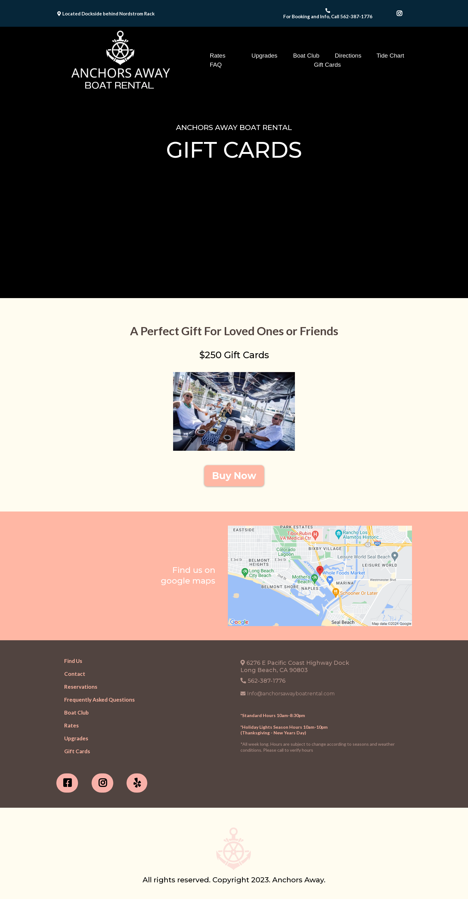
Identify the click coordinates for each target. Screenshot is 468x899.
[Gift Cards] (77, 751)
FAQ (216, 64)
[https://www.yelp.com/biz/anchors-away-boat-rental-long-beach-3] (137, 783)
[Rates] (71, 725)
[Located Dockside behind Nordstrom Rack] (106, 13)
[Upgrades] (76, 738)
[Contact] (74, 673)
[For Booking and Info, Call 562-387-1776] (328, 13)
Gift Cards (327, 64)
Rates (218, 55)
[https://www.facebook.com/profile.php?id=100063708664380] (67, 783)
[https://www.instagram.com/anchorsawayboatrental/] (401, 13)
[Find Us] (73, 660)
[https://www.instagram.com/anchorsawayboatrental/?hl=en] (102, 783)
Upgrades (264, 55)
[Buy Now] (234, 475)
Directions (348, 55)
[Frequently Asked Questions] (99, 699)
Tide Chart (390, 55)
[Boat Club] (76, 712)
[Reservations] (80, 686)
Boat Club (306, 55)
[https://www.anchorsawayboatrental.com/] (119, 60)
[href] (320, 576)
